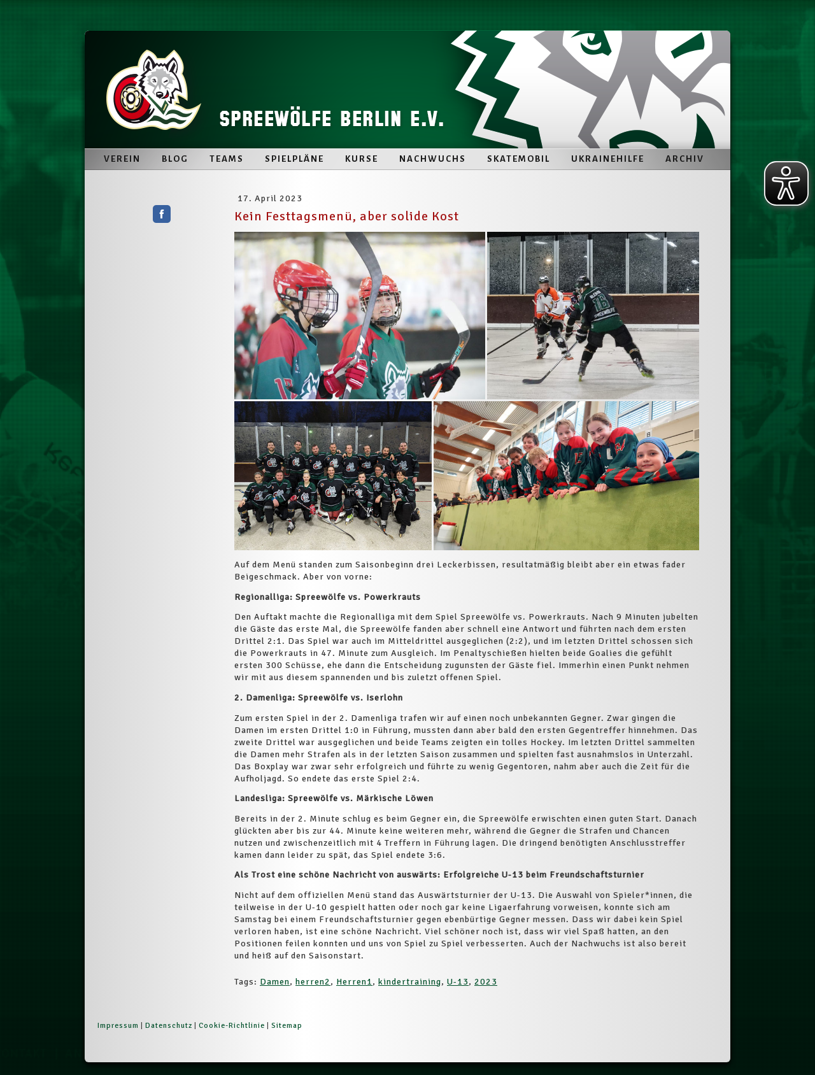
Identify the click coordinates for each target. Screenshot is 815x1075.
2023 (485, 981)
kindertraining (409, 981)
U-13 (458, 981)
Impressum (118, 1025)
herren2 (312, 981)
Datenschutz (168, 1025)
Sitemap (286, 1025)
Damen (275, 981)
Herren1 (354, 981)
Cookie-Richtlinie (232, 1025)
